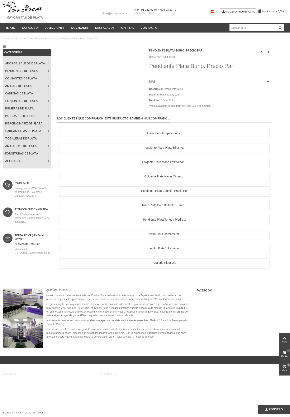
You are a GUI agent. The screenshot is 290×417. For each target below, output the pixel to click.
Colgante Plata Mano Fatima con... (164, 162)
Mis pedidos (109, 385)
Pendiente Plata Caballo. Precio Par (164, 190)
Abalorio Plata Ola (164, 262)
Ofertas (127, 28)
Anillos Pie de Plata (21, 146)
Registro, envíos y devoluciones (23, 389)
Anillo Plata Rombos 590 (164, 234)
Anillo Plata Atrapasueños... (164, 133)
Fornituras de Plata (21, 153)
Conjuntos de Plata (21, 101)
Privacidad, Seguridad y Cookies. (24, 393)
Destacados (104, 28)
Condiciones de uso (16, 385)
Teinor (39, 412)
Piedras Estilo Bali (20, 116)
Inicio (10, 28)
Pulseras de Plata (19, 108)
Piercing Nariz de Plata (23, 123)
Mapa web (11, 397)
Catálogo (30, 28)
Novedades (80, 28)
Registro (274, 409)
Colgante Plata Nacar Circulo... (164, 176)
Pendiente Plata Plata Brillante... (164, 147)
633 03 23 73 (168, 9)
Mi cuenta (108, 381)
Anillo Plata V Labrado (164, 248)
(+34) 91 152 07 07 (146, 9)
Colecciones (54, 28)
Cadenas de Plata (19, 93)
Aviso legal (11, 381)
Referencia (155, 57)
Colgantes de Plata (21, 78)
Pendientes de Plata (46, 38)
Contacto (149, 28)
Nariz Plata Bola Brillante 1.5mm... (164, 205)
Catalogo (27, 38)
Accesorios (14, 161)
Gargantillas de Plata (23, 131)
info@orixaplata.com (115, 13)
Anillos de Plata (18, 86)
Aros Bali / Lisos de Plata (25, 63)
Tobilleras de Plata (21, 138)
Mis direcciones (111, 389)
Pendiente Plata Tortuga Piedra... (164, 219)
